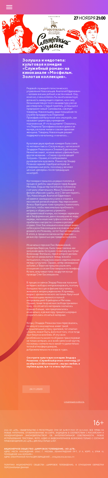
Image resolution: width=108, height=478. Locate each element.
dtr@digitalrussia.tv (63, 457)
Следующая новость (74, 402)
